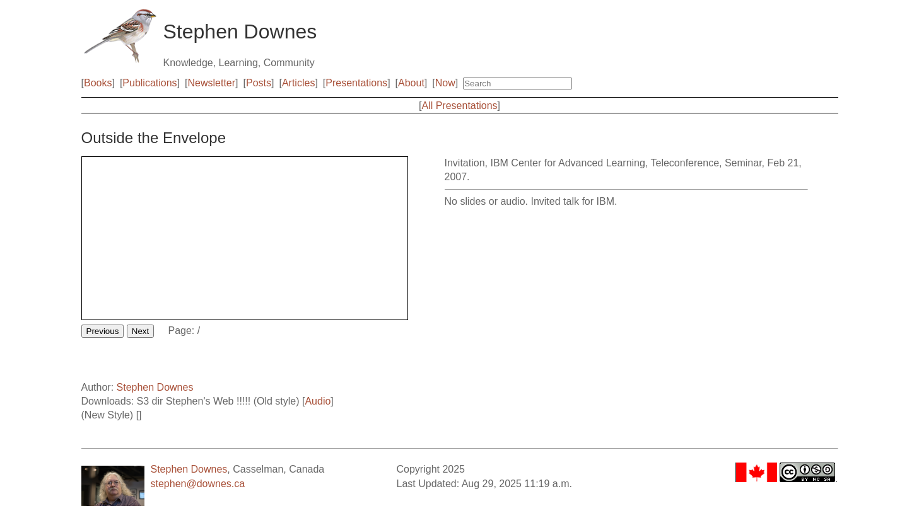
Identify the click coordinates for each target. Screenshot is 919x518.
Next (140, 331)
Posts (258, 83)
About (411, 83)
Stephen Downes (155, 387)
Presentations (356, 83)
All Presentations (459, 105)
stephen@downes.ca (198, 483)
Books (98, 83)
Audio (318, 401)
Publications (149, 83)
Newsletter (212, 83)
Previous (102, 331)
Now (445, 83)
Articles (298, 83)
